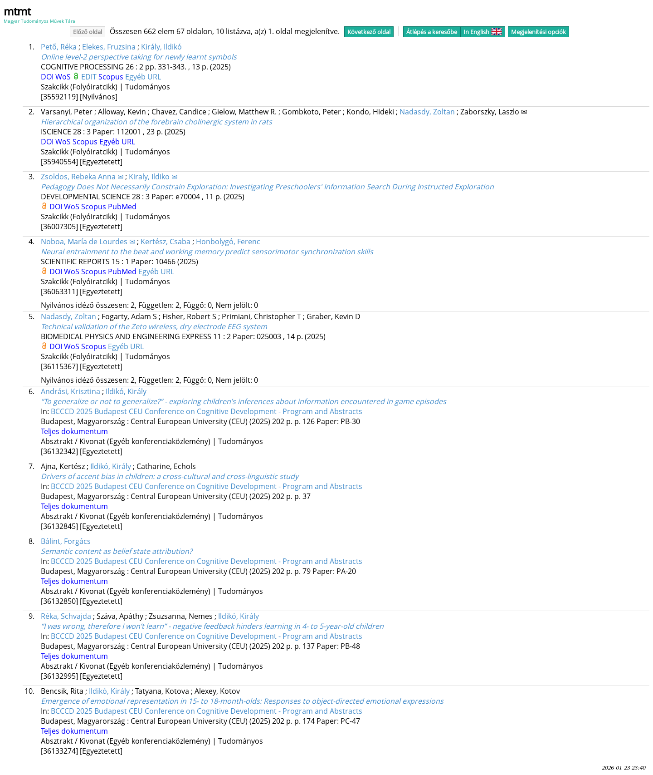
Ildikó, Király (126, 391)
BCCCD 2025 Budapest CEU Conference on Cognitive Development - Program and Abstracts (206, 411)
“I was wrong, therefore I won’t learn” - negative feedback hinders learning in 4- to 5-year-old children (212, 626)
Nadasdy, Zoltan (427, 112)
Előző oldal (87, 32)
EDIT (89, 77)
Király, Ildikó (161, 47)
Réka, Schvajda (66, 616)
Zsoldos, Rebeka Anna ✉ (82, 177)
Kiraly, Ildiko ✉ (153, 177)
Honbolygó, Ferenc (228, 242)
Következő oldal (368, 32)
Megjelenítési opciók (538, 32)
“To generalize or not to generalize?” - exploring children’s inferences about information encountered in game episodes (243, 401)
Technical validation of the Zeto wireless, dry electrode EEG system (154, 326)
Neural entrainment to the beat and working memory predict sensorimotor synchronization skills (207, 252)
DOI (48, 77)
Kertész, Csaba (165, 242)
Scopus (111, 77)
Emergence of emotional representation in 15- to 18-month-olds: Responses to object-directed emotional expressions (242, 701)
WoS (64, 77)
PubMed (122, 207)
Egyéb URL (143, 77)
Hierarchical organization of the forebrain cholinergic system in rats (156, 122)
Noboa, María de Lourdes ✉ (88, 242)
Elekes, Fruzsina (109, 47)
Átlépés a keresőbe (431, 32)
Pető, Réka (59, 47)
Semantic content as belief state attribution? (116, 551)
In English (482, 32)
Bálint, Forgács (66, 541)
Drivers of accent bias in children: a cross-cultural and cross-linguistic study (169, 476)
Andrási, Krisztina (70, 391)
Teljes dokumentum (74, 431)
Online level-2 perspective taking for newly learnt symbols (139, 57)
